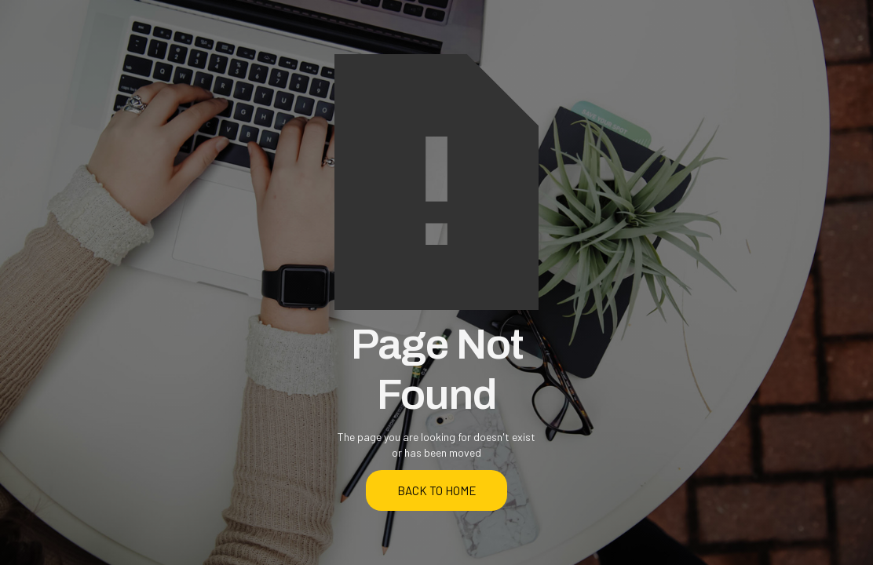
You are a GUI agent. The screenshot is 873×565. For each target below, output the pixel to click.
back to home (437, 490)
